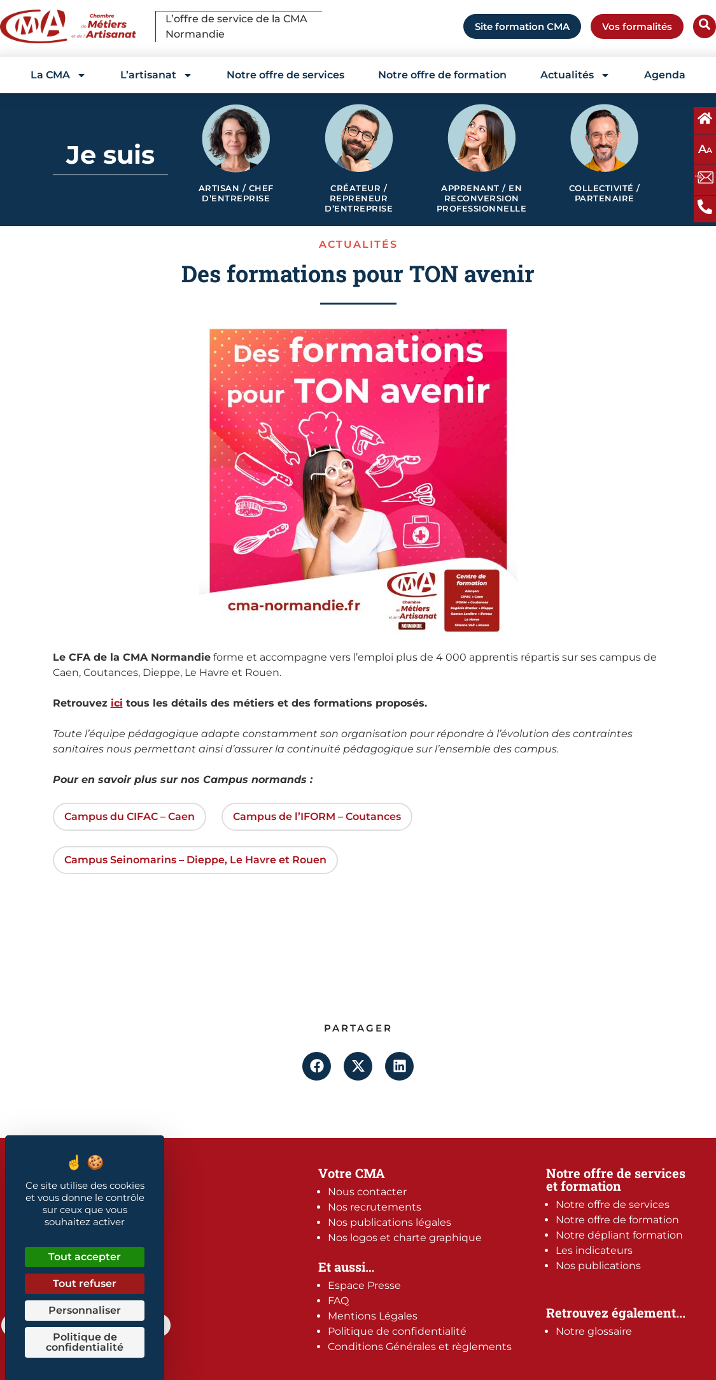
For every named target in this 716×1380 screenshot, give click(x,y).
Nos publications (598, 1266)
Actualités (575, 75)
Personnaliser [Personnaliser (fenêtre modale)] (84, 1310)
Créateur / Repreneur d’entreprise (359, 198)
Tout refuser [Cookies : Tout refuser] (84, 1283)
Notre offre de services (285, 75)
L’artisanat (156, 75)
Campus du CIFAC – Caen (129, 816)
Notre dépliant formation (619, 1235)
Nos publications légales (389, 1222)
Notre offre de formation (442, 75)
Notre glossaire (594, 1331)
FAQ (338, 1301)
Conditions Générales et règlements (420, 1346)
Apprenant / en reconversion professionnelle (482, 198)
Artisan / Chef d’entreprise (236, 193)
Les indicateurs (594, 1250)
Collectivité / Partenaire (604, 193)
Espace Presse (364, 1285)
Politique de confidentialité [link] (84, 1342)
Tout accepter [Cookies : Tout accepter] (84, 1257)
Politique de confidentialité (397, 1331)
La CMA (59, 75)
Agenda (664, 75)
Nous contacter (367, 1192)
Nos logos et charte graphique (405, 1238)
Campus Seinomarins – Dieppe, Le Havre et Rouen (195, 860)
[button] (316, 1066)
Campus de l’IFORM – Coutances (317, 816)
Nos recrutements (374, 1207)
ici (117, 703)
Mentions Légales (373, 1316)
